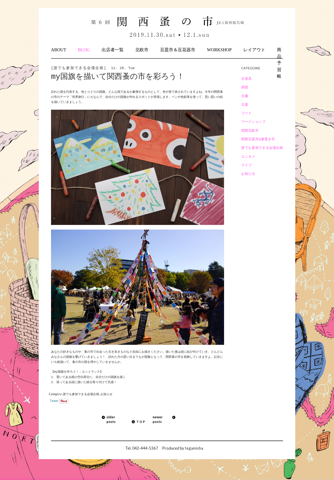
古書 (244, 96)
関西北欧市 (250, 130)
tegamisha (194, 448)
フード (246, 113)
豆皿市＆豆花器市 (177, 49)
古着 (244, 104)
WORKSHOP (219, 49)
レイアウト (254, 49)
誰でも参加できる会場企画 (81, 394)
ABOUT (58, 49)
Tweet (54, 401)
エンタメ (248, 156)
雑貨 (244, 87)
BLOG (84, 49)
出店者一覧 (113, 49)
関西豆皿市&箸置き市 (258, 139)
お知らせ (106, 394)
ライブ (246, 165)
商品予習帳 (279, 63)
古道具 (246, 78)
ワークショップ (253, 121)
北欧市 (141, 49)
